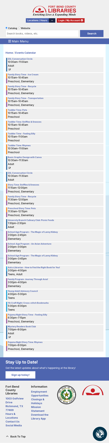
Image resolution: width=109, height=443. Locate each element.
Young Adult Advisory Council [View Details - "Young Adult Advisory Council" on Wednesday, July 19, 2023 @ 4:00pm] (23, 291)
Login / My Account (69, 20)
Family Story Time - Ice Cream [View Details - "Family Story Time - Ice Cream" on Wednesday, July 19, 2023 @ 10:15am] (23, 75)
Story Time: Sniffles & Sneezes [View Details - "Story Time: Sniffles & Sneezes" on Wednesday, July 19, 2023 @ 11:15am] (23, 185)
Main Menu (18, 41)
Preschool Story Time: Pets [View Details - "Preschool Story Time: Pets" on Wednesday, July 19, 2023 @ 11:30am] (22, 208)
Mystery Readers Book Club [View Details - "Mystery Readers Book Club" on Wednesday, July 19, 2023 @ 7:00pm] (22, 327)
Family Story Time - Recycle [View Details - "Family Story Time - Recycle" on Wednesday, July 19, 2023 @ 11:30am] (22, 197)
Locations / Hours (37, 20)
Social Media (14, 425)
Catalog (12, 28)
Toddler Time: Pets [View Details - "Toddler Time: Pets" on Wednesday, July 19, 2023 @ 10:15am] (17, 110)
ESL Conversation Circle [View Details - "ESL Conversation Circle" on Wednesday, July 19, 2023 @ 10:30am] (20, 173)
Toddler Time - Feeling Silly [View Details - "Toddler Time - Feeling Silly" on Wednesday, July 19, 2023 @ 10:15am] (21, 134)
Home (9, 52)
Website (25, 28)
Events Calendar (25, 52)
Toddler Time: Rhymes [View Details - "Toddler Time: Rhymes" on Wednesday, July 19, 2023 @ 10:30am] (19, 145)
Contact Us (12, 421)
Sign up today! (20, 374)
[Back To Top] (54, 436)
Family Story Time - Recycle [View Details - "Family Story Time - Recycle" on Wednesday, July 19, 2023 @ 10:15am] (22, 86)
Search (91, 33)
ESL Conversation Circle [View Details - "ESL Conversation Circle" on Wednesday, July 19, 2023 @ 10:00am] (20, 59)
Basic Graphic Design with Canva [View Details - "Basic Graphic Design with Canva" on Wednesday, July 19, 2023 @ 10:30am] (25, 157)
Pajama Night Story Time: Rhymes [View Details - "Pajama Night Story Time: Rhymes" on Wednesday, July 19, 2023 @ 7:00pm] (25, 342)
